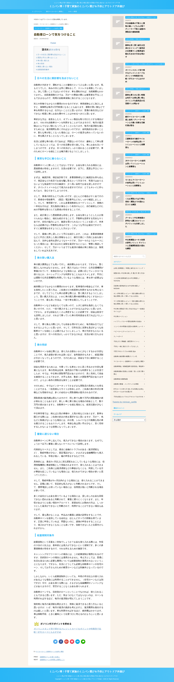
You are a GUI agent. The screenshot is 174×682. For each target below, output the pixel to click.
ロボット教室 (72, 11)
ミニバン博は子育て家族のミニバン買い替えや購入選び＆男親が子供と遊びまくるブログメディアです (87, 676)
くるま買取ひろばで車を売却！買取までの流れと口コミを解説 (135, 201)
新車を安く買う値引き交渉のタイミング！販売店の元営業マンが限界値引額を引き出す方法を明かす (135, 51)
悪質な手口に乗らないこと (46, 57)
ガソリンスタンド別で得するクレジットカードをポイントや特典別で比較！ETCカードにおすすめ (135, 76)
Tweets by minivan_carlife (125, 402)
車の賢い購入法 (42, 60)
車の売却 (40, 63)
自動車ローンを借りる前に (50, 657)
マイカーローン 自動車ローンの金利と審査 (50, 651)
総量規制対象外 (42, 69)
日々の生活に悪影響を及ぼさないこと (51, 54)
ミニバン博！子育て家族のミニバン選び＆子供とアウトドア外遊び (87, 6)
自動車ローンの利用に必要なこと (52, 660)
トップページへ (37, 11)
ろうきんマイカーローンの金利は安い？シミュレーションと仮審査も (135, 183)
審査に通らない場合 (44, 66)
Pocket (53, 43)
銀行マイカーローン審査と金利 (54, 12)
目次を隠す (54, 50)
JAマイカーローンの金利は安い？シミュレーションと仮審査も (135, 163)
